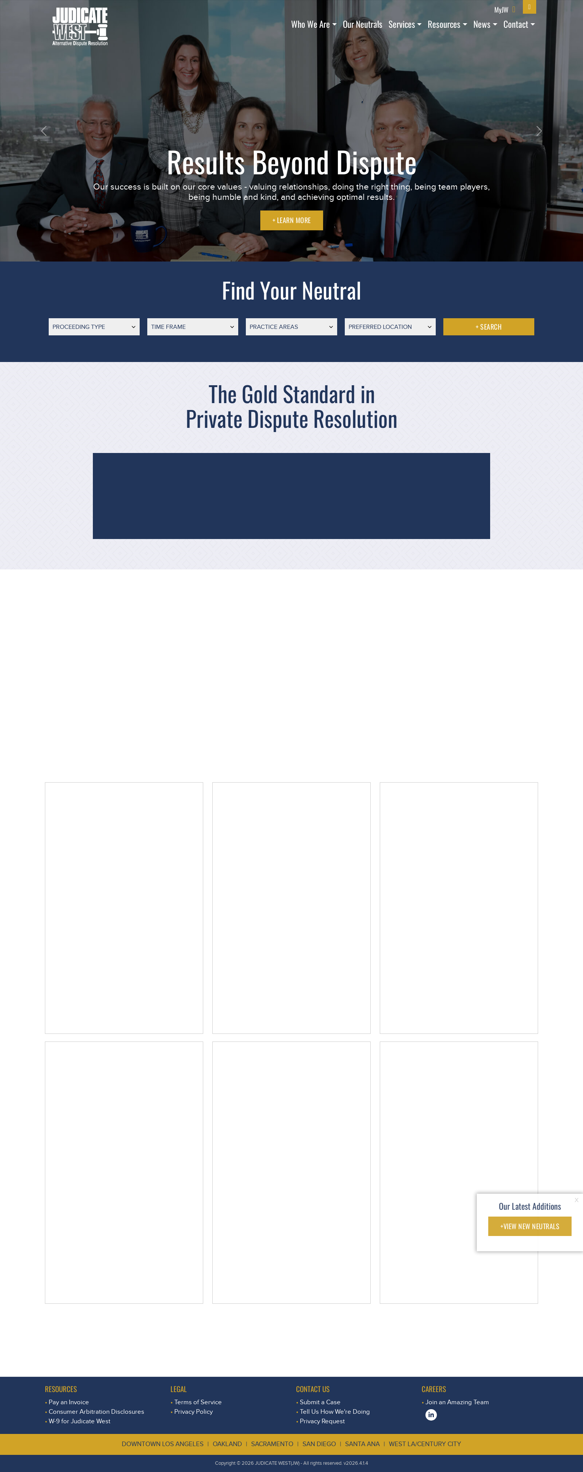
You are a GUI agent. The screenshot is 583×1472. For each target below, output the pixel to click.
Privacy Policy (193, 1412)
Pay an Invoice (69, 1402)
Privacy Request (322, 1421)
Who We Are (310, 24)
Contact (515, 24)
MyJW (501, 9)
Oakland (227, 1444)
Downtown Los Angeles (163, 1444)
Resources (444, 24)
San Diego (319, 1444)
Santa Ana (362, 1444)
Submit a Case (320, 1402)
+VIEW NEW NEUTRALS (529, 1226)
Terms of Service (198, 1402)
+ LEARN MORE (291, 220)
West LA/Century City (425, 1444)
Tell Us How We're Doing (335, 1412)
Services (402, 24)
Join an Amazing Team (457, 1402)
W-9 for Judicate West (79, 1421)
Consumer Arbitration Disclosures (96, 1412)
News (482, 24)
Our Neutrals (362, 24)
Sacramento (272, 1444)
